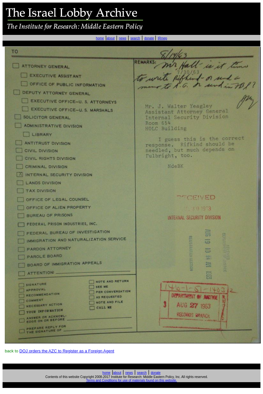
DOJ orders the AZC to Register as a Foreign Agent (67, 351)
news (122, 38)
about (111, 38)
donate (149, 38)
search (135, 38)
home (100, 38)
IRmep (162, 38)
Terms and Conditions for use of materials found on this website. (131, 380)
